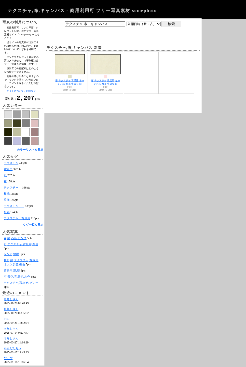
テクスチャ (11, 164)
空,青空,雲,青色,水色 (17, 278)
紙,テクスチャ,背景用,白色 (21, 245)
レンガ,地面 (11, 255)
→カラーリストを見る (28, 151)
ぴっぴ (8, 359)
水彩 (7, 213)
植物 (7, 201)
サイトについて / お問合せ (21, 91)
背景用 (8, 170)
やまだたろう (12, 350)
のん (7, 320)
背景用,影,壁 (12, 272)
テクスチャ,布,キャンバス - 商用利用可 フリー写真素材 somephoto (82, 10)
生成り (75, 83)
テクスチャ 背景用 (17, 219)
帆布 (68, 83)
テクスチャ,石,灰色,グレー (21, 284)
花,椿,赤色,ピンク (15, 239)
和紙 (7, 195)
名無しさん (11, 300)
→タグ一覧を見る (31, 226)
